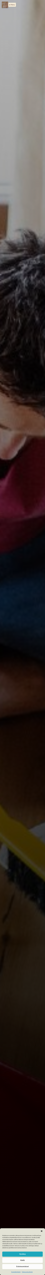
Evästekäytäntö (16, 1272)
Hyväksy (22, 1254)
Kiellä (22, 1260)
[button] (41, 1231)
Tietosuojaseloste (27, 1272)
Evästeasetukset (22, 1266)
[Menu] (5, 5)
